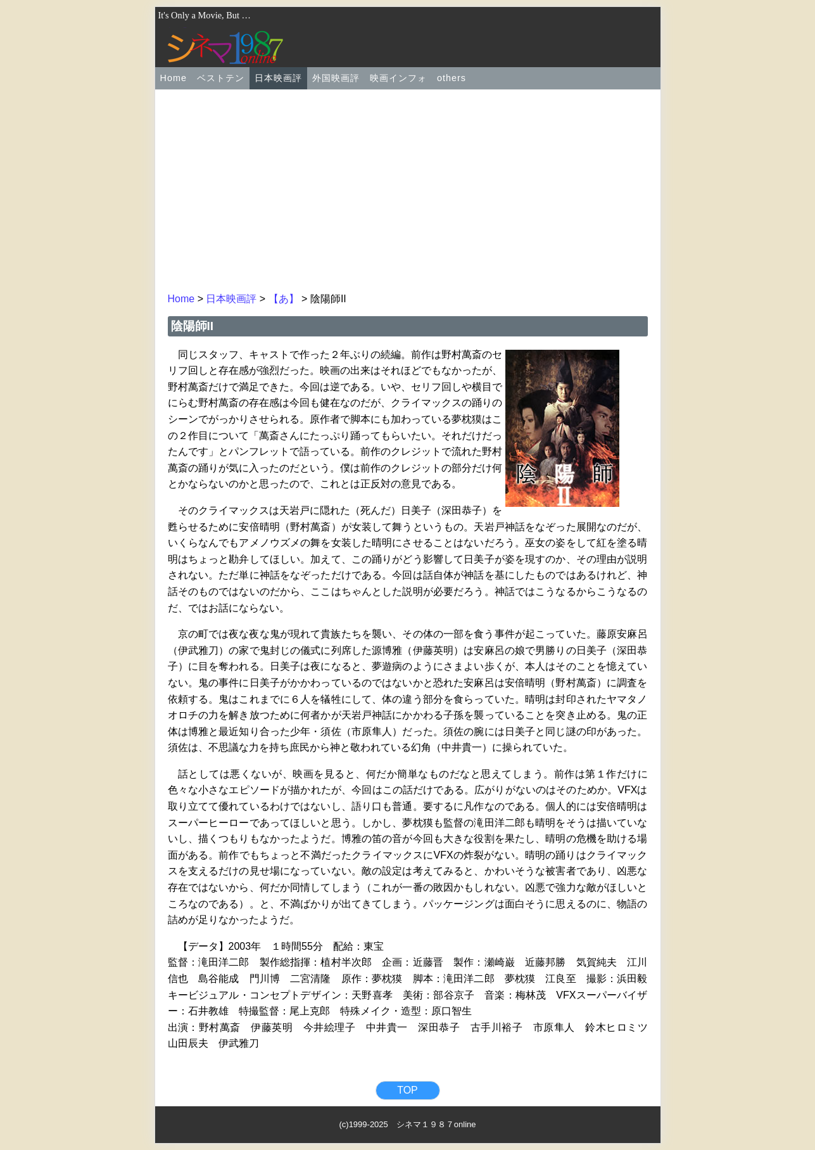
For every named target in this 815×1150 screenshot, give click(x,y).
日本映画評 (278, 78)
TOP (407, 1090)
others (451, 78)
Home (173, 78)
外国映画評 (336, 78)
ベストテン (220, 78)
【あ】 (284, 298)
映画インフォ (398, 78)
